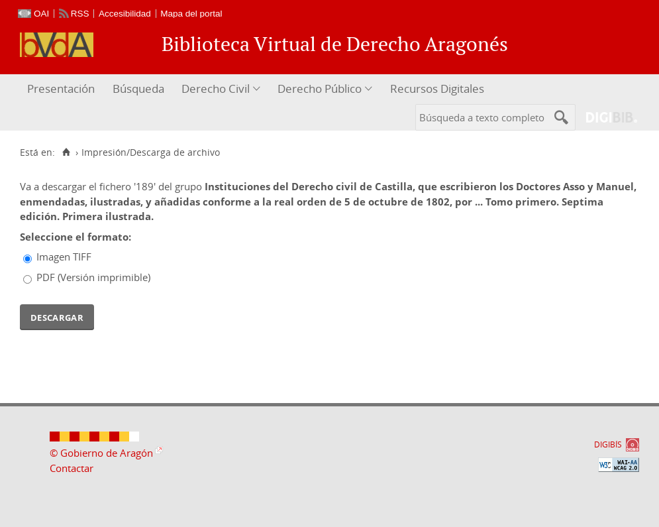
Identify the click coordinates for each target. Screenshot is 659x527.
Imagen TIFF (63, 256)
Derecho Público (320, 88)
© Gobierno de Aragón (101, 452)
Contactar (71, 468)
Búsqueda (138, 88)
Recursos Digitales (437, 88)
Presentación (61, 88)
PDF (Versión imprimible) (93, 277)
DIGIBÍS (608, 444)
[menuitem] (62, 89)
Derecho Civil (215, 88)
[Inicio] (66, 152)
